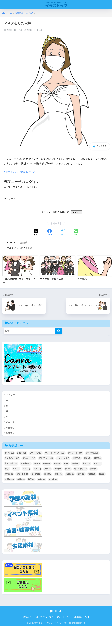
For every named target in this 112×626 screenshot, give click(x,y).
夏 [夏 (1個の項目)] (66, 464)
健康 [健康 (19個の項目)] (97, 458)
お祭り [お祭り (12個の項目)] (21, 453)
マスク (19, 247)
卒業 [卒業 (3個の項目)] (57, 464)
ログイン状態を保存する (56, 212)
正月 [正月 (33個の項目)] (26, 469)
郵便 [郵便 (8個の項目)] (31, 479)
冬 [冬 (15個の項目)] (37, 464)
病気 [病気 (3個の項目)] (47, 469)
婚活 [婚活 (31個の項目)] (75, 464)
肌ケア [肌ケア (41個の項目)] (36, 474)
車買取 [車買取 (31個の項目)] (9, 479)
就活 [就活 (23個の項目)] (86, 464)
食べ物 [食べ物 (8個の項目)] (53, 479)
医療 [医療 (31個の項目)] (46, 464)
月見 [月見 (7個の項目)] (16, 469)
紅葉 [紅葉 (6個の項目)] (93, 469)
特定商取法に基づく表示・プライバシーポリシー (47, 617)
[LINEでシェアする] (76, 233)
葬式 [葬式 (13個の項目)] (91, 474)
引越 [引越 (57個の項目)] (97, 464)
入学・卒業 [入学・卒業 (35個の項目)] (11, 464)
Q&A (87, 617)
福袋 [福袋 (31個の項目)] (58, 469)
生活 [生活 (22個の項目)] (37, 469)
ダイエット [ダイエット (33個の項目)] (29, 458)
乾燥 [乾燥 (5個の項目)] (87, 458)
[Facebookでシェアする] (49, 232)
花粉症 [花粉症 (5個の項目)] (70, 474)
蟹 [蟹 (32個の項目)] (102, 474)
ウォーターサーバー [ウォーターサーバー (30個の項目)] (54, 453)
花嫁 (29, 247)
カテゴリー (9, 394)
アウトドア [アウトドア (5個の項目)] (35, 453)
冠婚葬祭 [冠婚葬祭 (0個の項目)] (25, 464)
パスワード (9, 198)
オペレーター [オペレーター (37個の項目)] (75, 453)
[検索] (58, 331)
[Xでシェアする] (36, 232)
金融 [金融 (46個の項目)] (41, 479)
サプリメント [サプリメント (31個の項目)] (12, 458)
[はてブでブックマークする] (62, 232)
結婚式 (23, 242)
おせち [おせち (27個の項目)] (9, 453)
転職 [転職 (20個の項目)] (20, 479)
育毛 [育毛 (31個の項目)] (47, 474)
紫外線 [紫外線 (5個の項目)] (9, 474)
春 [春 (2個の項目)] (7, 469)
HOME (56, 611)
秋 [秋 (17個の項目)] (68, 469)
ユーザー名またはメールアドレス (21, 187)
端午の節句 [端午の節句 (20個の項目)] (80, 469)
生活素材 (10, 433)
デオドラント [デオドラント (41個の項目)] (46, 458)
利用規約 (78, 617)
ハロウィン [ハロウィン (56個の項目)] (63, 458)
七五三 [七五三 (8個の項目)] (76, 458)
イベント (10, 422)
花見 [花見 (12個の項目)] (81, 474)
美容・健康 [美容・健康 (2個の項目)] (22, 474)
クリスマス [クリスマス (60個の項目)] (92, 453)
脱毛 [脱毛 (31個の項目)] (58, 474)
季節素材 (10, 428)
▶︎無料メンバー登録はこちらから (22, 171)
